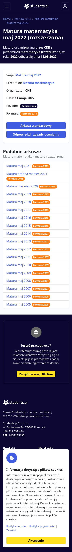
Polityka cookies (16, 526)
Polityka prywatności (42, 526)
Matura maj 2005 (28, 304)
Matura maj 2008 (28, 281)
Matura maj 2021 (28, 166)
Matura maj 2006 (28, 296)
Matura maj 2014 (28, 233)
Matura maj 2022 (17, 23)
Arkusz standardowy (36, 126)
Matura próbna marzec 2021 (26, 176)
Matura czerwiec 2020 (31, 186)
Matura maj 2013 (28, 241)
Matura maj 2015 (28, 226)
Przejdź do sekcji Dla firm (36, 374)
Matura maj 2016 (28, 217)
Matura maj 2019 (28, 194)
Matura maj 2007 (28, 288)
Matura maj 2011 (28, 257)
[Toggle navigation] (7, 6)
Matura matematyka (39, 83)
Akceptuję (36, 540)
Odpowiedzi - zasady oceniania (36, 134)
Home (7, 19)
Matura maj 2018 (28, 202)
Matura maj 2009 (28, 273)
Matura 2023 (23, 19)
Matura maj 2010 (28, 265)
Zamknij (11, 530)
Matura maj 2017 (28, 210)
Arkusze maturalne (46, 19)
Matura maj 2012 (28, 249)
